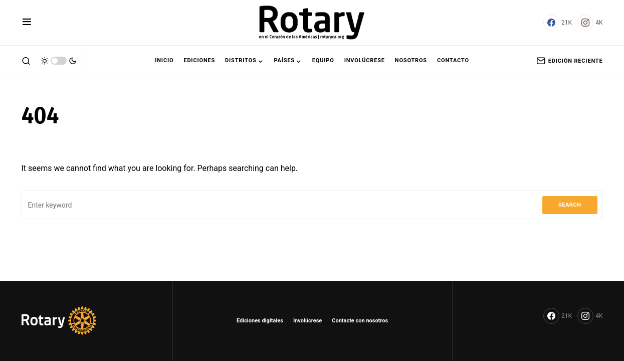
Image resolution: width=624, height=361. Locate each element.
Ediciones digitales (260, 320)
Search (569, 205)
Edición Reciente (569, 60)
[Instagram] (589, 23)
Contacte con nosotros (360, 320)
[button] (27, 23)
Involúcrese (307, 320)
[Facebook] (557, 23)
